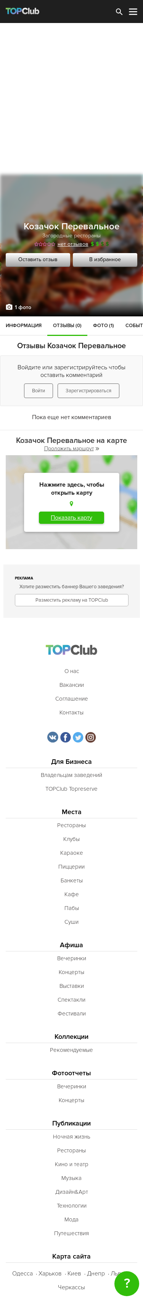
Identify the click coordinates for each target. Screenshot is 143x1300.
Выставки (71, 986)
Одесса (22, 1273)
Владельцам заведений (71, 775)
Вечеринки (71, 958)
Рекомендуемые (71, 1050)
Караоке (71, 853)
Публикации (71, 1123)
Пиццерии (71, 867)
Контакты (71, 712)
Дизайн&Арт (71, 1192)
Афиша (71, 945)
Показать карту (71, 518)
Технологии (72, 1206)
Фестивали (72, 1013)
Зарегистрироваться (88, 391)
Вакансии (71, 685)
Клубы (71, 839)
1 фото (23, 307)
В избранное (105, 259)
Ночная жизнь (71, 1137)
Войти (38, 391)
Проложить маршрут (71, 448)
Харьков (50, 1273)
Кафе (71, 894)
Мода (71, 1219)
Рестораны (71, 825)
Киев (74, 1273)
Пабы (71, 908)
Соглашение (71, 699)
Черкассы (71, 1287)
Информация (24, 326)
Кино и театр (71, 1164)
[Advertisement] (71, 99)
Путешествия (71, 1233)
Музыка (71, 1178)
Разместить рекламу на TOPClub (71, 600)
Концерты (71, 972)
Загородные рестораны (71, 235)
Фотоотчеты (71, 1073)
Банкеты (72, 880)
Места (72, 812)
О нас (71, 671)
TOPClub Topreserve (71, 789)
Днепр (96, 1273)
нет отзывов (73, 244)
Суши (71, 922)
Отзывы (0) (67, 326)
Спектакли (71, 1000)
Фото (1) (103, 326)
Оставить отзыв (38, 259)
